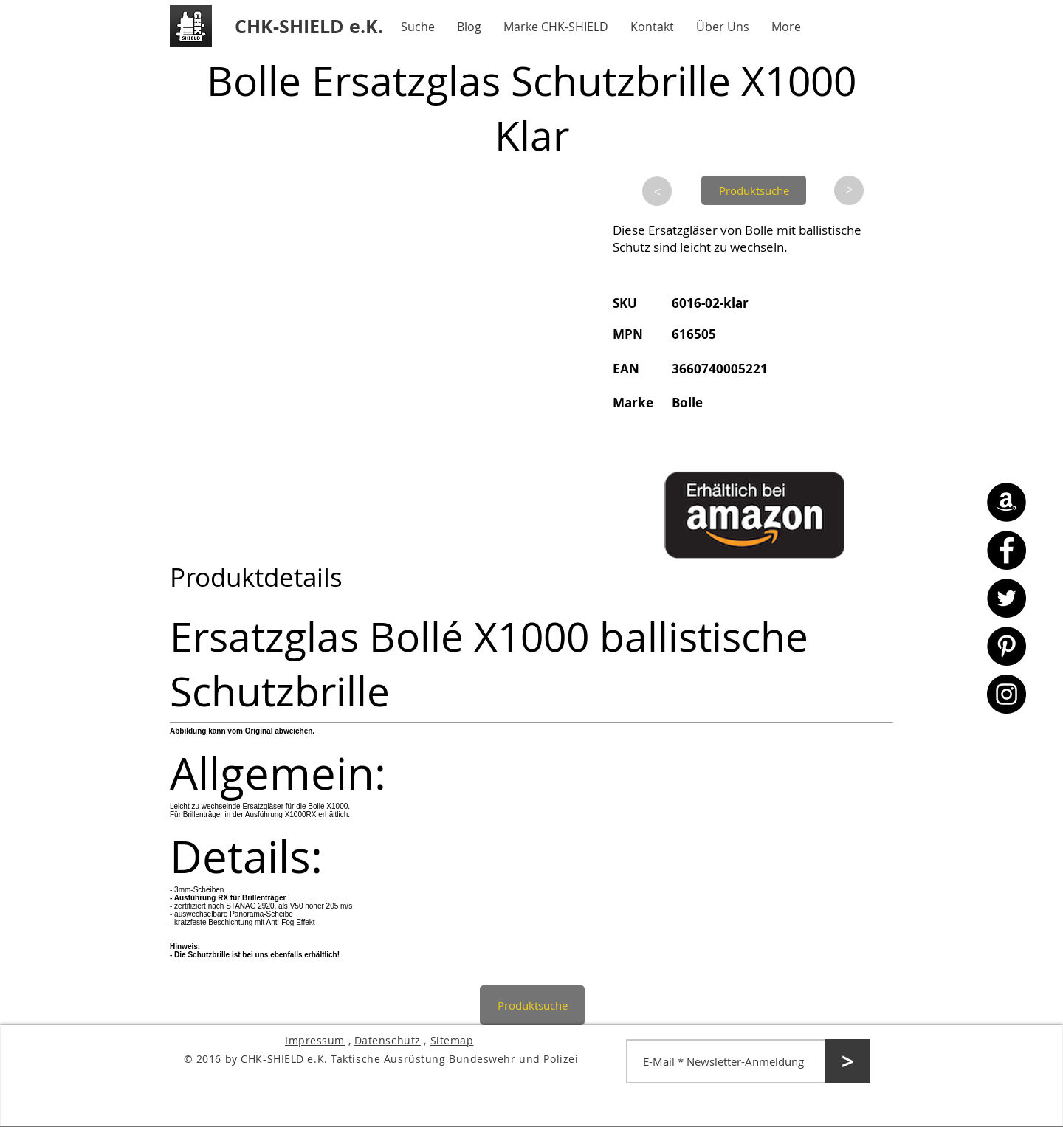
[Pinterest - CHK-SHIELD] (1006, 646)
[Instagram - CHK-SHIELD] (1006, 694)
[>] (657, 191)
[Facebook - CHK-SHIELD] (1006, 550)
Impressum (315, 1040)
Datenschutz (387, 1040)
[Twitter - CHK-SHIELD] (1006, 598)
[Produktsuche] (753, 190)
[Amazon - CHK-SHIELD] (1006, 502)
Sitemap (452, 1040)
